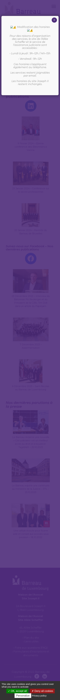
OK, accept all (17, 691)
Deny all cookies (42, 691)
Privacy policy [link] (39, 695)
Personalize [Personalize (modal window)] (23, 695)
